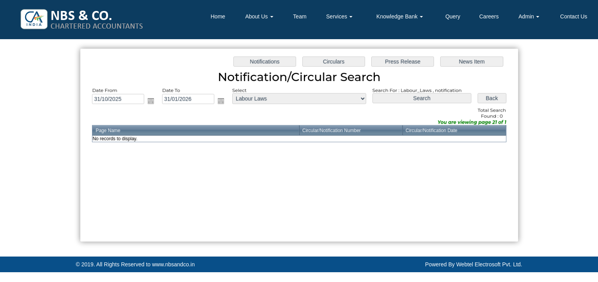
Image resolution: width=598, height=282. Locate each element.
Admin (529, 16)
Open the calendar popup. (153, 102)
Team (299, 16)
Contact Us (573, 16)
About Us (259, 16)
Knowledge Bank (399, 16)
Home (218, 16)
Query (452, 16)
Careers (489, 16)
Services (339, 16)
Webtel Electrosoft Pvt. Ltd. (489, 264)
